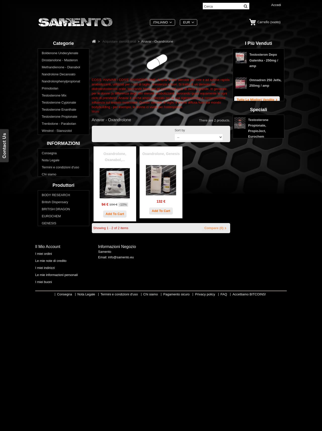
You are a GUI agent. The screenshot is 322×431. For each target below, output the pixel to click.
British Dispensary (55, 307)
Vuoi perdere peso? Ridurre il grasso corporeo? (63, 204)
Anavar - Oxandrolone (60, 153)
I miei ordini (43, 384)
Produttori (63, 288)
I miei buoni (43, 412)
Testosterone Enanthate (59, 110)
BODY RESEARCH (56, 299)
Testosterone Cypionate (59, 103)
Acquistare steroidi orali (59, 139)
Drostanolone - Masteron (60, 61)
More (95, 111)
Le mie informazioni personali (56, 405)
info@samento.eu (121, 388)
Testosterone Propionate (59, 117)
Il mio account (47, 377)
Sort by (180, 130)
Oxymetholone (54, 195)
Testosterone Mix (54, 96)
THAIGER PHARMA (56, 356)
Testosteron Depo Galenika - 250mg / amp (263, 62)
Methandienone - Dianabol (61, 68)
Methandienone (55, 167)
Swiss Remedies (54, 349)
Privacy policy (52, 267)
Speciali (258, 157)
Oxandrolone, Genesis (161, 154)
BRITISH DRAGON (56, 314)
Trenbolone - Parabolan (59, 125)
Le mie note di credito (50, 391)
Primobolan (50, 89)
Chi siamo (49, 253)
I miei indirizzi (45, 398)
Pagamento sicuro (55, 260)
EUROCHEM (51, 321)
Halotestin (51, 174)
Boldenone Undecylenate (60, 54)
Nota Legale (50, 239)
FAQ (45, 274)
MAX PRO (49, 335)
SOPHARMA (51, 342)
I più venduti (258, 43)
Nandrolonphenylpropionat (61, 82)
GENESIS (49, 328)
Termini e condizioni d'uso (60, 246)
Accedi (276, 5)
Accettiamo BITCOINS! (249, 427)
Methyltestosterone (58, 181)
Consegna (49, 232)
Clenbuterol (52, 146)
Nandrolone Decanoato (58, 75)
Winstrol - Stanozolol (57, 132)
